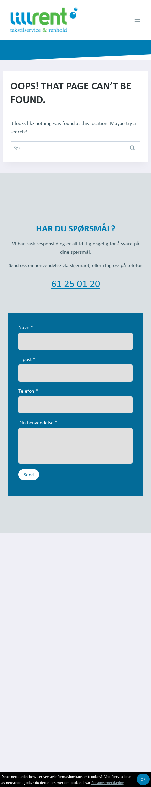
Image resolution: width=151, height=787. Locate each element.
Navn (25, 327)
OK (143, 779)
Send (29, 474)
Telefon (28, 390)
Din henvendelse (37, 422)
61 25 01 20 (75, 283)
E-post (26, 359)
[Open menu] (137, 20)
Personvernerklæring (107, 782)
